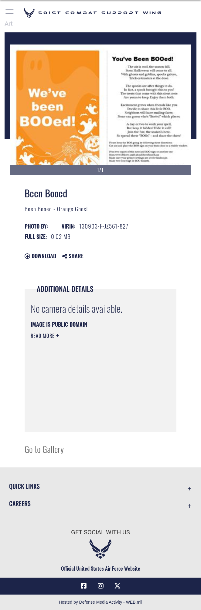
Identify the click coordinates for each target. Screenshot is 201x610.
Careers (20, 503)
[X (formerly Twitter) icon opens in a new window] (117, 585)
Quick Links (24, 486)
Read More (43, 335)
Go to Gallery (44, 448)
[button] (10, 13)
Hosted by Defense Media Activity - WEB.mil (100, 602)
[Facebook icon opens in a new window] (83, 585)
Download (40, 256)
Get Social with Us (100, 532)
